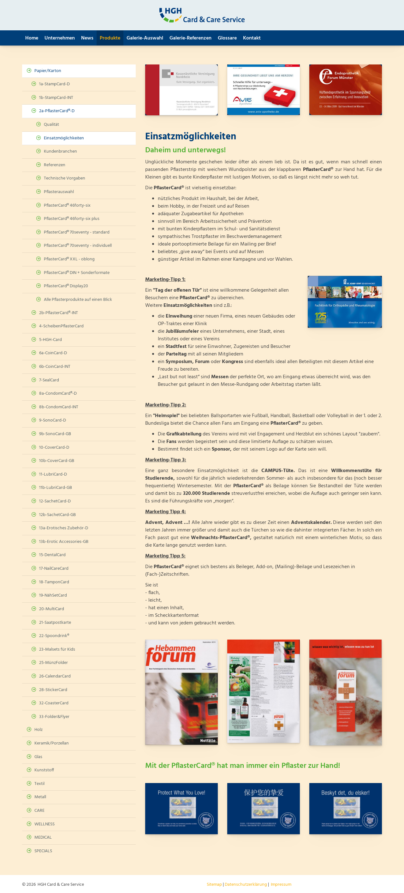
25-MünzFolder (53, 662)
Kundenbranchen (60, 151)
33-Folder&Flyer (54, 716)
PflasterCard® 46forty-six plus (71, 218)
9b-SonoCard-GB (55, 434)
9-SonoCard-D (52, 420)
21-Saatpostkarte (55, 622)
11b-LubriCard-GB (55, 487)
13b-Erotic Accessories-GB (63, 541)
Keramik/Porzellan (51, 743)
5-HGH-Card (50, 339)
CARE (39, 810)
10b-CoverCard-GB (56, 461)
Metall (40, 797)
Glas (38, 757)
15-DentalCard (52, 555)
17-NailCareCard (53, 568)
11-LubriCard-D (53, 474)
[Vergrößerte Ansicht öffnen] (181, 89)
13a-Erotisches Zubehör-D (63, 528)
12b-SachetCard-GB (57, 515)
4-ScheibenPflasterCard (61, 326)
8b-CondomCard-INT (58, 407)
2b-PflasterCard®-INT (58, 313)
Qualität (51, 124)
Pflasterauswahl (59, 192)
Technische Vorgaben (64, 178)
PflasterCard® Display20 (66, 286)
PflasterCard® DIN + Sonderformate (77, 272)
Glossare (227, 38)
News (87, 38)
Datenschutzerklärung (246, 884)
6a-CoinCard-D (53, 353)
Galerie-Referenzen (190, 38)
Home (31, 38)
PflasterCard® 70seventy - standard (77, 232)
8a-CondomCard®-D (58, 393)
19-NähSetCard (53, 595)
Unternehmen (60, 38)
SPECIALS (43, 851)
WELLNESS (44, 824)
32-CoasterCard (53, 703)
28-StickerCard (53, 690)
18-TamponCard (54, 582)
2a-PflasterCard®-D (56, 111)
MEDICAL (43, 837)
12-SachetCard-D (55, 501)
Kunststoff (44, 770)
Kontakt (252, 38)
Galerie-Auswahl (145, 38)
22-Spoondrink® (54, 636)
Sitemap (214, 884)
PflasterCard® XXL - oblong (69, 259)
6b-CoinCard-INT (54, 366)
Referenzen (54, 165)
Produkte (110, 38)
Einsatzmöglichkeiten (64, 138)
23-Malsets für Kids (57, 649)
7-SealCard (49, 380)
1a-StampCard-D (54, 84)
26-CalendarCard (55, 676)
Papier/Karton (47, 71)
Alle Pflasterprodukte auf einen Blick (78, 299)
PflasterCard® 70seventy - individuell (78, 245)
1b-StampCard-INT (56, 97)
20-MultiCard (51, 609)
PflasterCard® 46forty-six (67, 205)
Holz (38, 729)
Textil (39, 783)
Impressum (281, 884)
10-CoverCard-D (54, 447)
